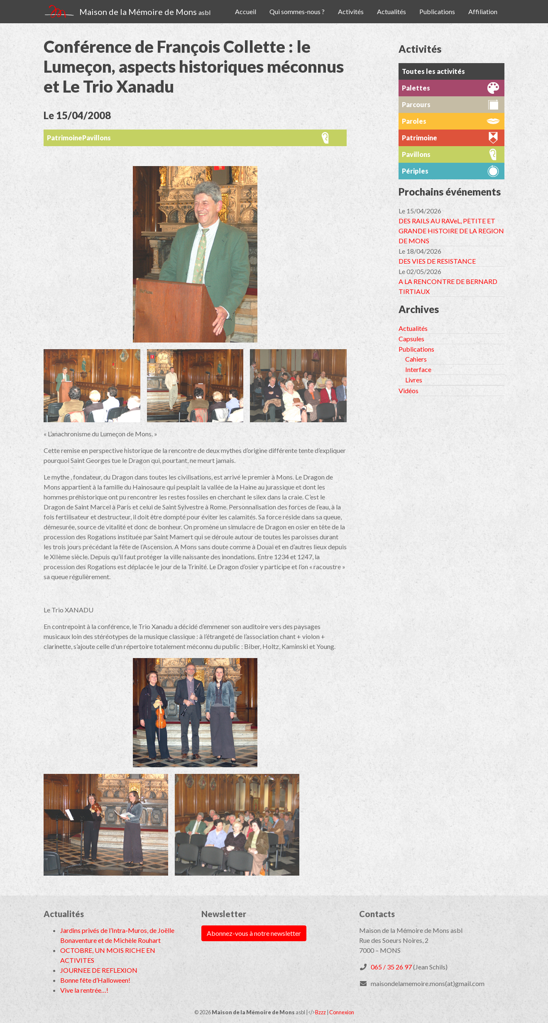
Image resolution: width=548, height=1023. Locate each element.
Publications (437, 11)
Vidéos (408, 390)
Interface (418, 369)
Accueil (245, 11)
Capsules (411, 339)
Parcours (416, 104)
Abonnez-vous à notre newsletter (254, 933)
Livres (413, 380)
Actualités (391, 11)
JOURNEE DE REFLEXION (98, 970)
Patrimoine (64, 138)
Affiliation (482, 11)
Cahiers (416, 359)
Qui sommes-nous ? (297, 11)
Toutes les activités (433, 71)
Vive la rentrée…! (84, 990)
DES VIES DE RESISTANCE (437, 261)
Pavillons (96, 138)
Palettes (416, 88)
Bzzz (320, 1012)
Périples (415, 171)
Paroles (414, 121)
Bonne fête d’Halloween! (95, 980)
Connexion (341, 1012)
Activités (351, 11)
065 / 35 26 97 (391, 967)
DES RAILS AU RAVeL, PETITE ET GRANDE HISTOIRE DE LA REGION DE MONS (451, 231)
